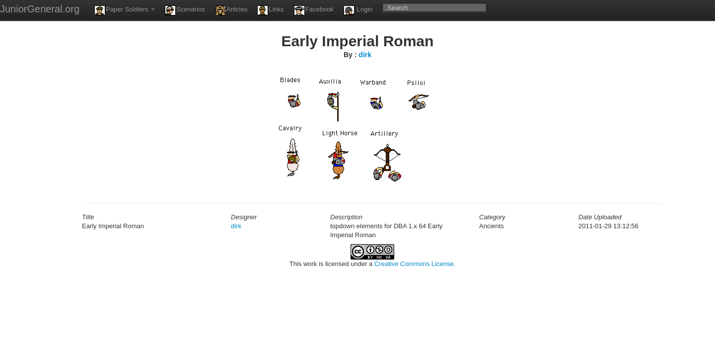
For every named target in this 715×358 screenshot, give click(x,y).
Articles (231, 10)
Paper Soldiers (124, 10)
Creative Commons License (414, 264)
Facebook (314, 10)
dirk (364, 55)
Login (358, 10)
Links (270, 10)
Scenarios (185, 10)
